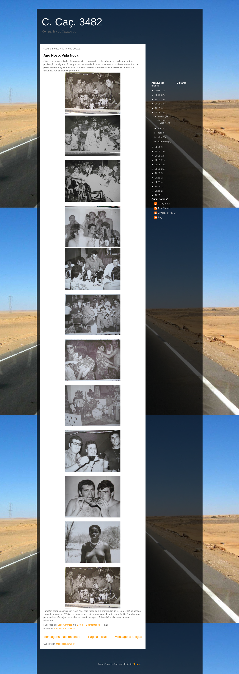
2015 (158, 151)
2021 (158, 177)
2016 (158, 155)
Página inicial (97, 637)
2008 (158, 90)
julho (160, 137)
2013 (158, 112)
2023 (158, 186)
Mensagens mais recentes (62, 637)
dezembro (163, 141)
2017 (158, 160)
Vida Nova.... (71, 628)
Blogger (136, 664)
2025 (158, 195)
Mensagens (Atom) (65, 644)
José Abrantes (165, 208)
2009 (158, 95)
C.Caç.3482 (164, 203)
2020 (158, 173)
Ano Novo (59, 628)
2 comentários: (93, 624)
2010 (158, 99)
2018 (158, 164)
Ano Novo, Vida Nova (61, 55)
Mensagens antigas (128, 637)
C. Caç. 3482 (72, 22)
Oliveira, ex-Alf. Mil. (167, 213)
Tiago (160, 217)
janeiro (161, 116)
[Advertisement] (169, 63)
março (161, 128)
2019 (158, 169)
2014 (158, 147)
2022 (158, 182)
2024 (158, 191)
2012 (158, 108)
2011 (158, 103)
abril (160, 132)
